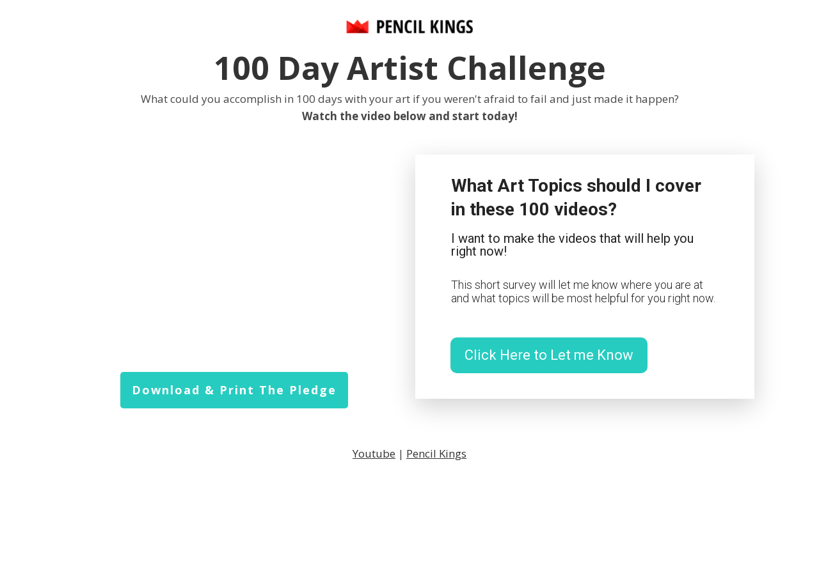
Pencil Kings (436, 453)
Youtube (374, 453)
